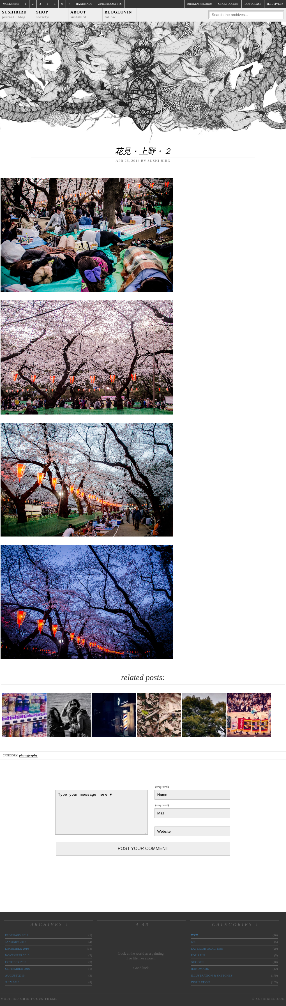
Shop (43, 14)
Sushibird (14, 14)
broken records (200, 3)
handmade (200, 968)
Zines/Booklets (109, 3)
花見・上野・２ (143, 151)
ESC (193, 941)
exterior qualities (207, 948)
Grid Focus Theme (39, 998)
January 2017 (15, 941)
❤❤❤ (194, 935)
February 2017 (16, 935)
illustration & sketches (211, 975)
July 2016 (12, 982)
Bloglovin (118, 14)
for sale (198, 955)
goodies (197, 962)
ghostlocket (228, 3)
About (78, 14)
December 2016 (17, 948)
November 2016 (17, 955)
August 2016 (14, 975)
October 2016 (15, 962)
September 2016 (17, 968)
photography (28, 755)
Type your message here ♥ (101, 812)
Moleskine (11, 3)
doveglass (253, 3)
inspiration (200, 982)
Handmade (84, 3)
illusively (275, 3)
